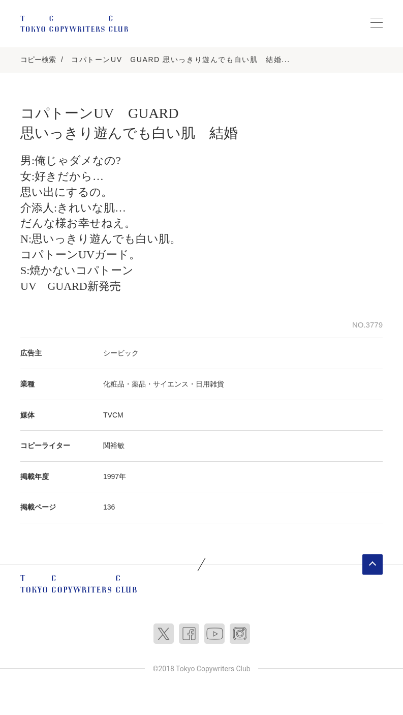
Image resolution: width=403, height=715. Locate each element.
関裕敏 (114, 445)
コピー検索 (38, 59)
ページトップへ (372, 564)
